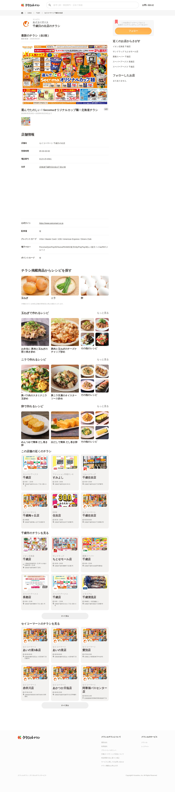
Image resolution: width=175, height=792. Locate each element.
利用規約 (104, 746)
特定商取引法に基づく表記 (110, 758)
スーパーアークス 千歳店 (123, 67)
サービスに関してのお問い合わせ (112, 762)
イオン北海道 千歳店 (122, 46)
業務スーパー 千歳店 (122, 56)
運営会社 (104, 742)
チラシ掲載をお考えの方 (109, 765)
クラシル (144, 742)
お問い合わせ (148, 5)
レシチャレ (145, 746)
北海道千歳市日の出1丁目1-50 (52, 167)
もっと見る (103, 313)
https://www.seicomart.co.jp (51, 223)
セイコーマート (41, 22)
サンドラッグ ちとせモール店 (125, 51)
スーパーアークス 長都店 (123, 62)
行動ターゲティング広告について (112, 754)
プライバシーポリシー (108, 750)
